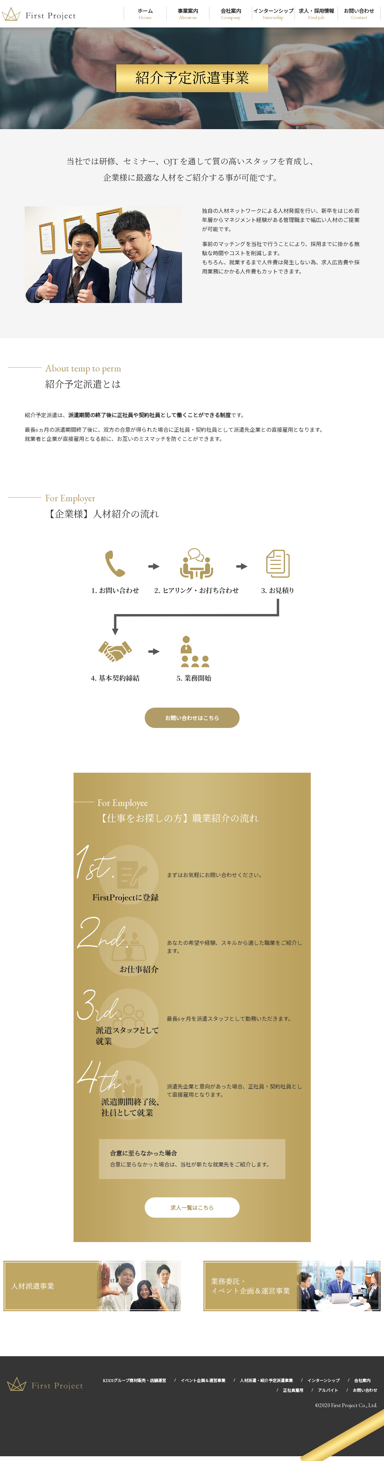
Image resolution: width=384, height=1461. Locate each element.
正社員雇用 (293, 1395)
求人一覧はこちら (192, 1212)
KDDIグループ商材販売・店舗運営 (134, 1385)
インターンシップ (273, 14)
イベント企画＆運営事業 (203, 1385)
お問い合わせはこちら (192, 720)
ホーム (145, 14)
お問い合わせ (359, 14)
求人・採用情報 (316, 14)
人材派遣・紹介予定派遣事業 (266, 1385)
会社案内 (231, 14)
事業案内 (188, 14)
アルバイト (328, 1395)
